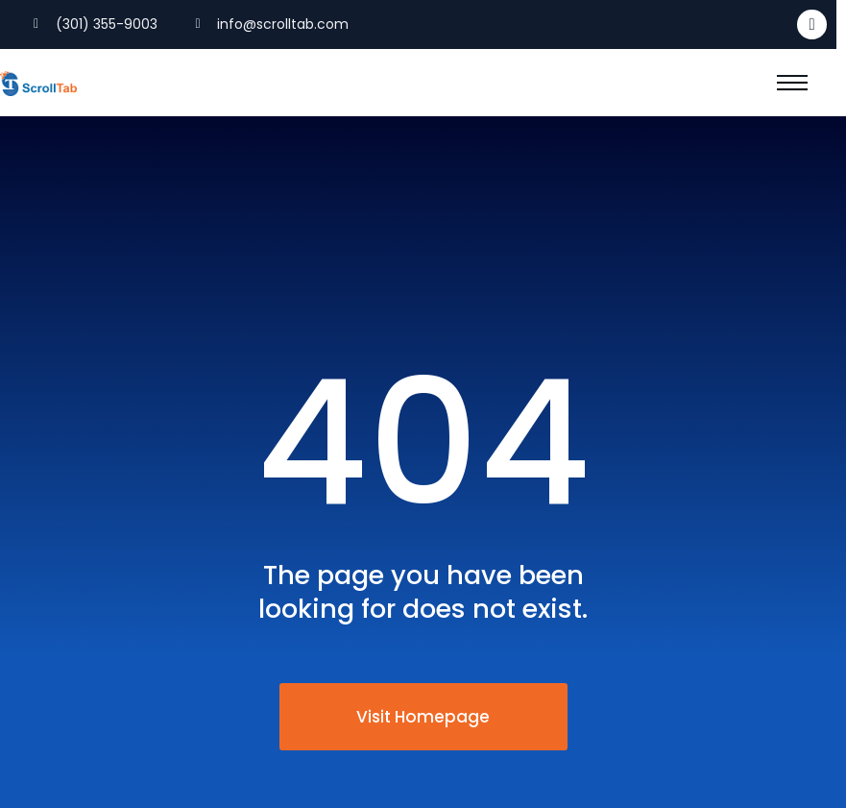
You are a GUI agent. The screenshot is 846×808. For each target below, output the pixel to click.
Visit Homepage (423, 716)
